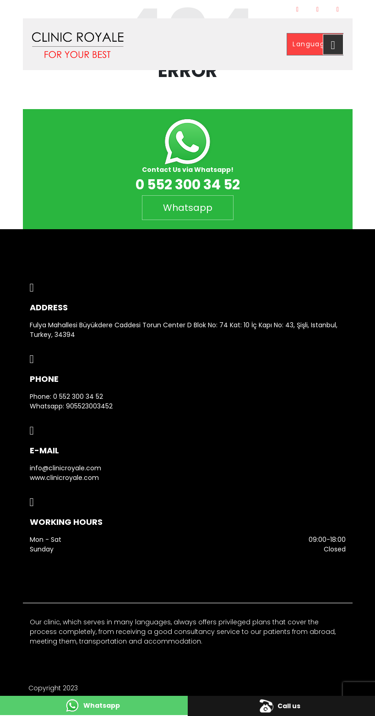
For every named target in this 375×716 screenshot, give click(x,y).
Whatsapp (187, 207)
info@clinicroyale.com (65, 468)
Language (312, 44)
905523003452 (89, 406)
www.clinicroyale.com (64, 477)
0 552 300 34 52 (78, 396)
